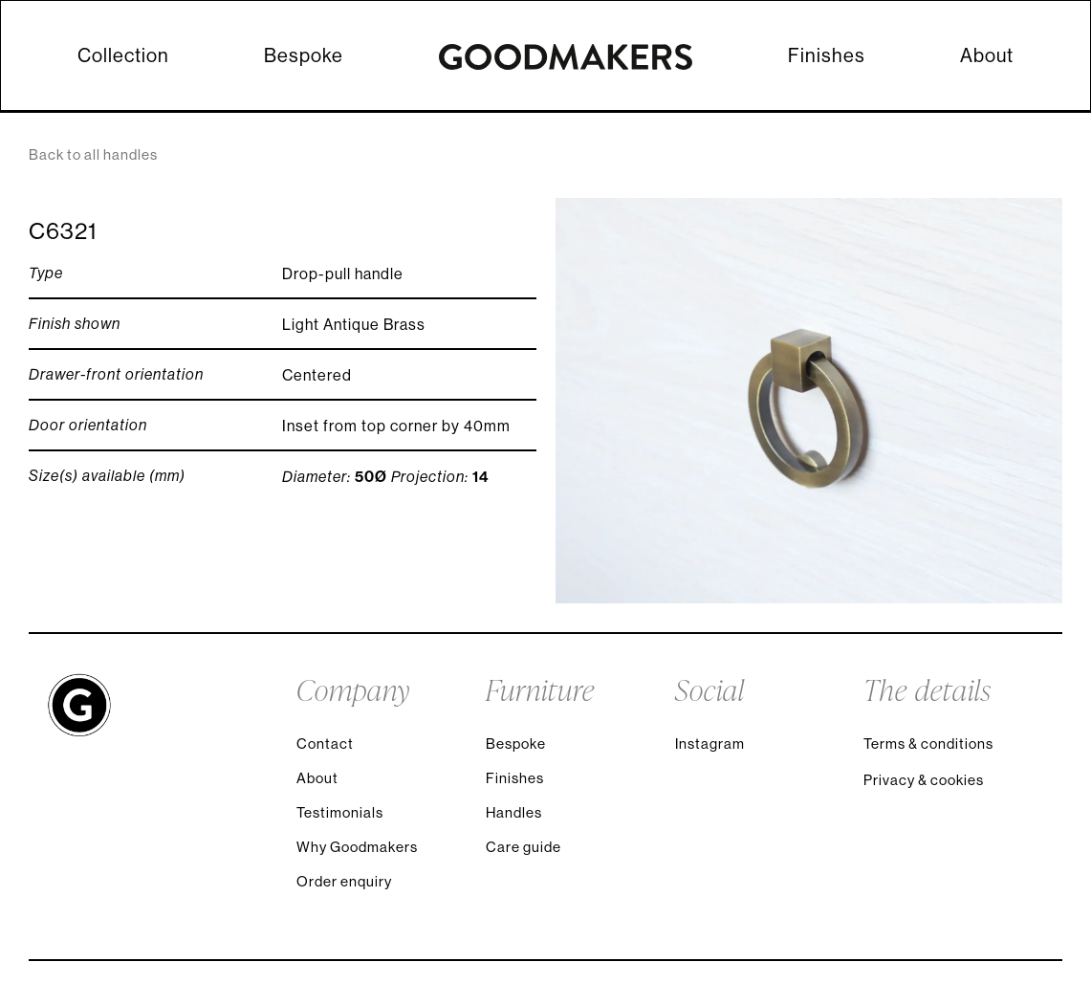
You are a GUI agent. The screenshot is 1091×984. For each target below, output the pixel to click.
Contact (325, 743)
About (987, 55)
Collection (123, 55)
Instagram (710, 743)
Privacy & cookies (923, 780)
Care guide (523, 847)
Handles (514, 812)
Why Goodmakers (357, 847)
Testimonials (339, 812)
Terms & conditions (928, 743)
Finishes (826, 55)
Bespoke (303, 55)
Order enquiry (344, 881)
